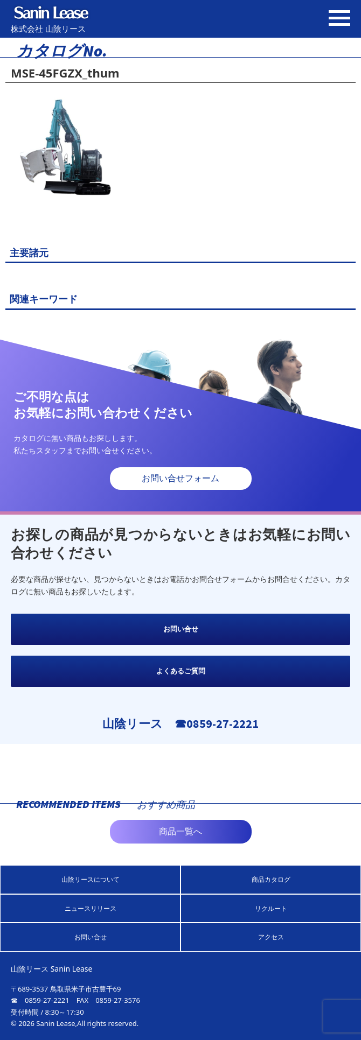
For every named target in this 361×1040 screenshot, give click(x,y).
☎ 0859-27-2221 (40, 1000)
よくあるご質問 (180, 671)
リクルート (271, 908)
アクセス (271, 936)
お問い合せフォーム (180, 478)
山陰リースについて (90, 879)
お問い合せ (180, 629)
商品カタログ (271, 879)
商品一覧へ (180, 831)
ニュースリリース (90, 908)
